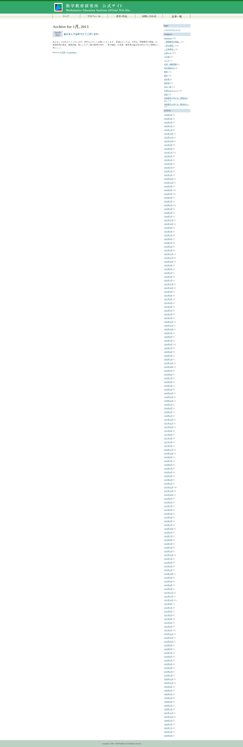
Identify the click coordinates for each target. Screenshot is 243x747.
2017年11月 (168, 423)
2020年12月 (168, 322)
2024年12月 (168, 179)
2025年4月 (168, 164)
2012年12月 (168, 574)
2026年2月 (168, 126)
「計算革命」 (169, 49)
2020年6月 (168, 344)
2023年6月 (168, 239)
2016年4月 (168, 472)
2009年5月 (168, 698)
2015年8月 (168, 502)
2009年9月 (168, 687)
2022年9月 (168, 265)
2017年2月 (168, 446)
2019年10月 (168, 367)
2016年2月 (168, 480)
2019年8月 (168, 374)
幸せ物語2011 (169, 68)
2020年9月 (168, 333)
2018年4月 (168, 408)
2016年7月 (168, 461)
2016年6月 (168, 465)
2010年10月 (168, 641)
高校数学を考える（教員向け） (176, 104)
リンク (167, 61)
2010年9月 (168, 645)
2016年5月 (168, 468)
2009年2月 (168, 705)
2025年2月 (168, 171)
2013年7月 (168, 559)
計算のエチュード (171, 91)
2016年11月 (168, 450)
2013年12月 (168, 555)
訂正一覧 (167, 87)
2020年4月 (168, 352)
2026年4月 (168, 119)
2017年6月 (168, 435)
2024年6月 (168, 198)
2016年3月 (168, 476)
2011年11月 (168, 596)
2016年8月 (168, 457)
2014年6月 (168, 540)
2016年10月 (168, 453)
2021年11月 (168, 284)
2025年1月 (168, 175)
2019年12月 (168, 363)
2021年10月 (168, 288)
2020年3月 (168, 356)
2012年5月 (168, 581)
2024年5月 (168, 201)
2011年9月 (168, 604)
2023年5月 (168, 243)
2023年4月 (168, 246)
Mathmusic (168, 38)
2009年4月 (168, 702)
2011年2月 (168, 626)
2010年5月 (168, 660)
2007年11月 (168, 713)
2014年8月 (168, 532)
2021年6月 (168, 299)
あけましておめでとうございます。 (82, 34)
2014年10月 (168, 529)
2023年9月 (168, 228)
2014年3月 (168, 544)
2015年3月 (168, 517)
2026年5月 (168, 115)
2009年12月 (168, 679)
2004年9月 (168, 736)
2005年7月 (168, 728)
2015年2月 (168, 521)
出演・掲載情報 (170, 64)
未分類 (167, 79)
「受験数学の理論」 (172, 42)
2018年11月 (168, 397)
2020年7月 (168, 341)
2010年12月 (168, 634)
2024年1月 (168, 216)
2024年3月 (168, 209)
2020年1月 (168, 359)
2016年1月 (168, 483)
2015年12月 (168, 487)
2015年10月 (168, 495)
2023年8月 (168, 231)
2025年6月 (168, 156)
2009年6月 (168, 694)
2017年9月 (168, 431)
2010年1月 (168, 675)
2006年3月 (168, 724)
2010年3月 (168, 668)
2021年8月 (168, 295)
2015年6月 (168, 510)
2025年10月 (168, 141)
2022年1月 (168, 280)
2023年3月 (168, 250)
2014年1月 (168, 551)
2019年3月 (168, 389)
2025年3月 (168, 167)
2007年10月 (168, 717)
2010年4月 (168, 664)
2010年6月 (168, 657)
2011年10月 (168, 600)
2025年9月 (168, 145)
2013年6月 (168, 562)
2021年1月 (168, 318)
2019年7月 (168, 378)
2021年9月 (168, 292)
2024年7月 (168, 194)
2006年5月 (168, 720)
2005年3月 (168, 732)
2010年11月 (168, 638)
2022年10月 (168, 262)
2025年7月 (168, 152)
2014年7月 (168, 536)
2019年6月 (168, 382)
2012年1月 (168, 589)
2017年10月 (168, 427)
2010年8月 (168, 649)
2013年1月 (168, 570)
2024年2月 (168, 213)
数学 (166, 76)
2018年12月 (168, 393)
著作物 (167, 83)
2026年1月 (168, 130)
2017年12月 (168, 420)
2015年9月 (168, 499)
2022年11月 (168, 258)
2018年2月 (168, 412)
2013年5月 (168, 566)
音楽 (166, 94)
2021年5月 (168, 303)
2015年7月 (168, 506)
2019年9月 (168, 371)
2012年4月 (168, 585)
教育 (166, 72)
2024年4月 (168, 205)
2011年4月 (168, 619)
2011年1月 (168, 630)
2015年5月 (168, 514)
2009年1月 (168, 709)
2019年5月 (168, 386)
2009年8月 (168, 690)
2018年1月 (168, 416)
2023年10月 (168, 224)
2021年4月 (168, 307)
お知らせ (167, 53)
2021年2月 (168, 314)
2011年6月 (168, 611)
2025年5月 (168, 160)
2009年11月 (168, 683)
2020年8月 (168, 337)
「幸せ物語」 (169, 45)
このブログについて (172, 30)
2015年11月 (168, 491)
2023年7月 (168, 235)
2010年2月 (168, 672)
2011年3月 (168, 623)
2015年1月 (168, 525)
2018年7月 (168, 404)
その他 (62, 52)
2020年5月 (168, 348)
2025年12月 (168, 134)
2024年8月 (168, 190)
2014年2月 (168, 547)
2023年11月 (168, 220)
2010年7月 (168, 653)
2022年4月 (168, 277)
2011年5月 (168, 615)
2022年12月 (168, 254)
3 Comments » (71, 52)
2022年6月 (168, 269)
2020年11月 (168, 325)
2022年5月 (168, 273)
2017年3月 (168, 442)
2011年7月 (168, 608)
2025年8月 (168, 149)
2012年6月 (168, 578)
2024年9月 (168, 186)
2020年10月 (168, 329)
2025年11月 (168, 137)
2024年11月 (168, 183)
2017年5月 (168, 438)
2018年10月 (168, 401)
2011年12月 (168, 593)
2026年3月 (168, 122)
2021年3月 (168, 310)
